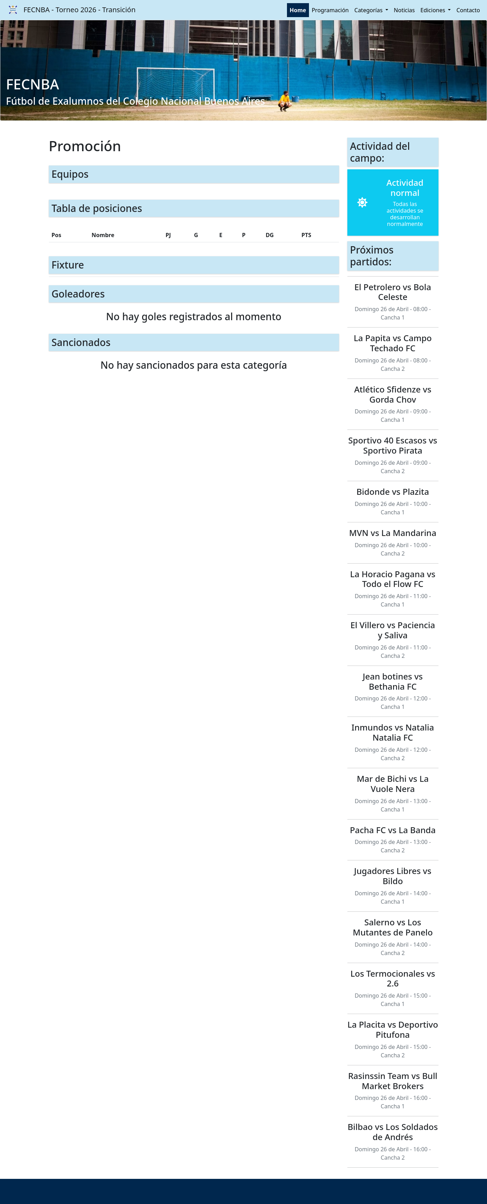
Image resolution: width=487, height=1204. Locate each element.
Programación (330, 10)
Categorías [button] (369, 10)
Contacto (468, 10)
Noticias (404, 10)
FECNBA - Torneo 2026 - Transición (69, 10)
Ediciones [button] (433, 10)
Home (298, 10)
